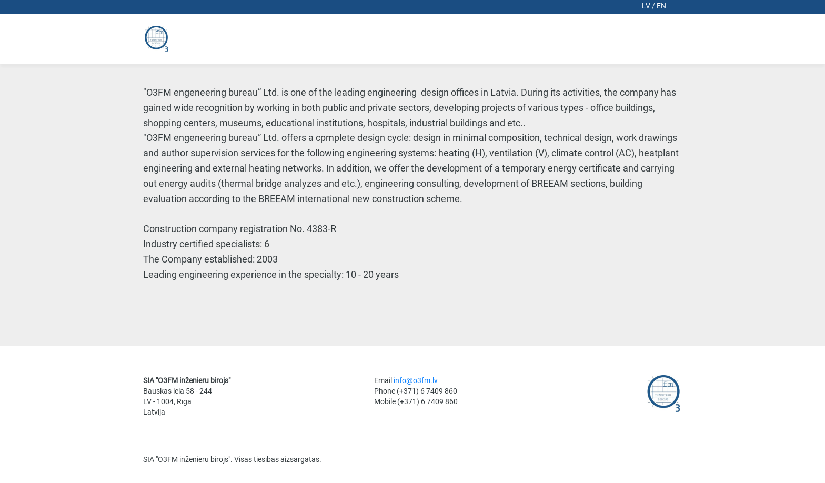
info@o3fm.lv (416, 380)
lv (647, 6)
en (661, 6)
